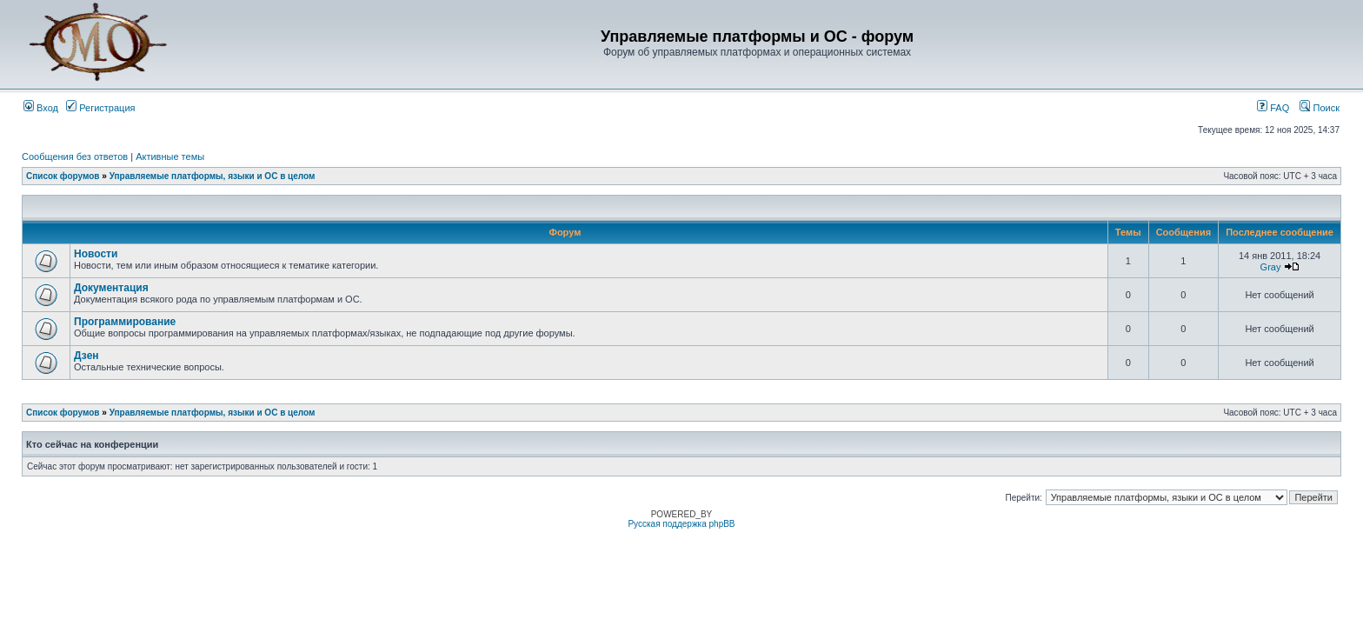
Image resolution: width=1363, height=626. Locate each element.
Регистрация (100, 108)
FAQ (1273, 108)
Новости (95, 254)
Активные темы (170, 156)
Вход (40, 108)
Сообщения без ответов (75, 156)
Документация (111, 288)
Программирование (125, 322)
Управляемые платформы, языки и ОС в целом (213, 176)
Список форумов (63, 176)
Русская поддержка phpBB (681, 524)
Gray (1270, 267)
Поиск (1320, 108)
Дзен (86, 356)
